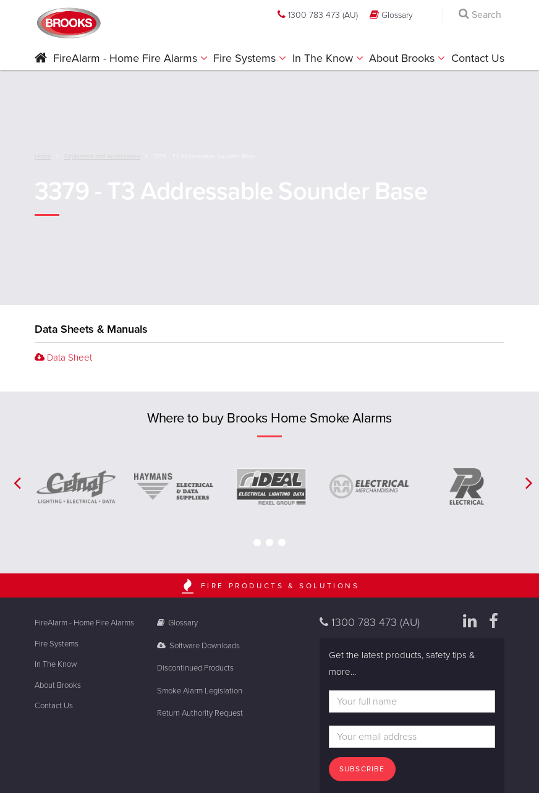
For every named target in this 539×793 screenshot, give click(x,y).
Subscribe (362, 769)
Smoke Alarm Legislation (199, 691)
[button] (41, 59)
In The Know (324, 58)
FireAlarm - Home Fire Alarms (126, 58)
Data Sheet (63, 357)
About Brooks (403, 58)
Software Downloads (198, 646)
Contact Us (477, 58)
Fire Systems (246, 58)
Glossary (391, 14)
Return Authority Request (200, 713)
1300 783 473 (318, 14)
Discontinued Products (195, 668)
